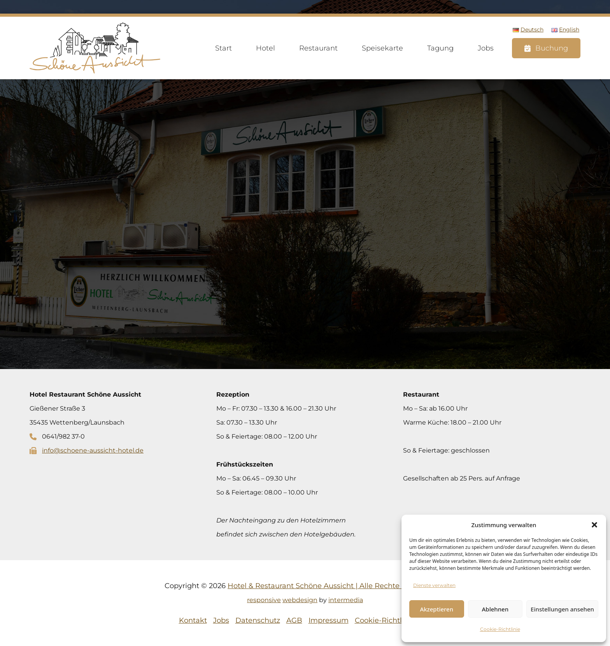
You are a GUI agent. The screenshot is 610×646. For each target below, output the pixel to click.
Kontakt (193, 620)
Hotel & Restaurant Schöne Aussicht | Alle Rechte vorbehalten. (336, 586)
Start (223, 48)
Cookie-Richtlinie (500, 629)
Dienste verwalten (434, 585)
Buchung (551, 48)
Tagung (440, 48)
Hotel (265, 48)
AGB (294, 620)
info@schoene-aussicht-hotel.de (93, 450)
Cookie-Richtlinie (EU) (393, 620)
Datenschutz (257, 620)
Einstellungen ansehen (562, 609)
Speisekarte (382, 48)
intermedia (345, 600)
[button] (594, 525)
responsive (264, 600)
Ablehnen (495, 609)
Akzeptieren (436, 609)
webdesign (299, 600)
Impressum (329, 620)
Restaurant (318, 48)
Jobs (486, 48)
